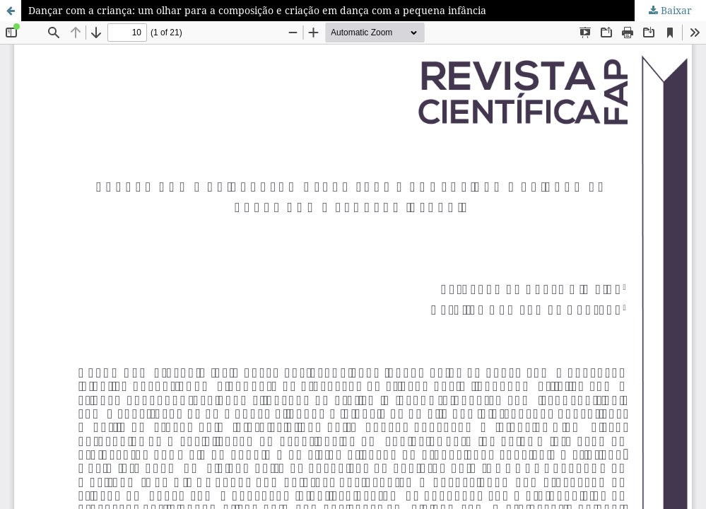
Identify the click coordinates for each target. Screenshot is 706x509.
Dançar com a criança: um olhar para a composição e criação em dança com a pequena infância (257, 10)
